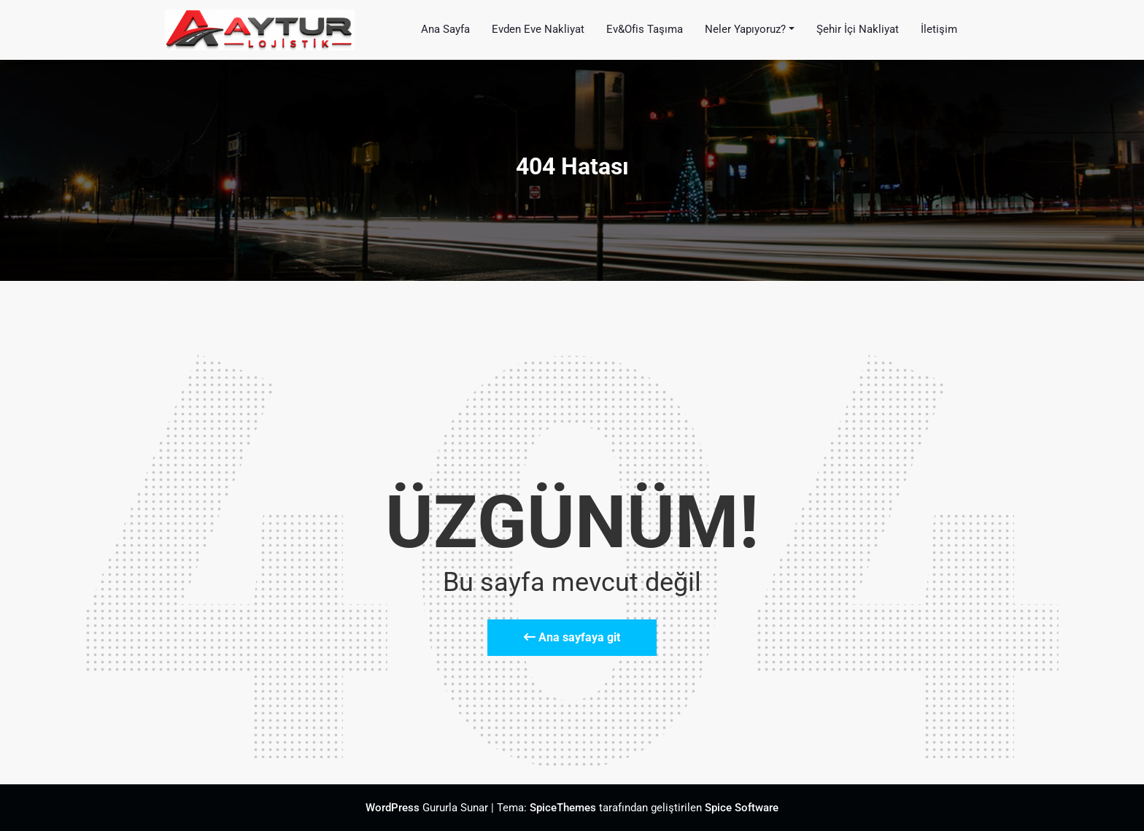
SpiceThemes (563, 807)
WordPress (393, 807)
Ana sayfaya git (572, 637)
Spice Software (741, 807)
